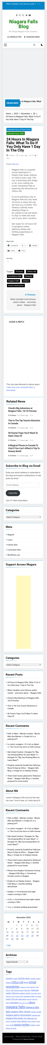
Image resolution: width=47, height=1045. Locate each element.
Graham (12, 155)
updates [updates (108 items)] (32, 1025)
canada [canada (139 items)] (32, 979)
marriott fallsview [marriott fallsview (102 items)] (32, 999)
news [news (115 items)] (7, 1003)
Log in (9, 540)
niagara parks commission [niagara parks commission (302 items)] (18, 1015)
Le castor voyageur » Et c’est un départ (23, 744)
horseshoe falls (14, 276)
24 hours (19, 271)
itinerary (28, 276)
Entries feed (12, 545)
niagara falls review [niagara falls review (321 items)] (20, 1011)
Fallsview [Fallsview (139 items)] (27, 990)
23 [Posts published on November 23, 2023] (22, 935)
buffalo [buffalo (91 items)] (16, 979)
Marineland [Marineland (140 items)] (22, 999)
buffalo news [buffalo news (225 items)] (24, 978)
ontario (26, 281)
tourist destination (16, 285)
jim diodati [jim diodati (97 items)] (38, 996)
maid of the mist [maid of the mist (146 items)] (12, 999)
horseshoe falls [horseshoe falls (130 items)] (29, 996)
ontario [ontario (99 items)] (8, 1021)
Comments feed (14, 550)
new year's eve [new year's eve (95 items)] (23, 1003)
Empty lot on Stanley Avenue (26, 771)
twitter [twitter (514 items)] (25, 1024)
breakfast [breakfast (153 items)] (9, 979)
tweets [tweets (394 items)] (17, 1024)
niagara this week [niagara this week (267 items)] (14, 1018)
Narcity (15, 164)
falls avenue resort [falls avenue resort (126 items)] (17, 990)
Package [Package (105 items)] (13, 1021)
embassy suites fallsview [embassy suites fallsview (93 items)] (27, 987)
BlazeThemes (29, 1039)
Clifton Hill (31, 271)
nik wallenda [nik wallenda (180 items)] (28, 1018)
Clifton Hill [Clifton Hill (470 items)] (17, 982)
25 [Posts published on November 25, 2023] (32, 935)
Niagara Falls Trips (15, 133)
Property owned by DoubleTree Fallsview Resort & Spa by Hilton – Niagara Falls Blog (23, 768)
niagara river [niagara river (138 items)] (36, 1015)
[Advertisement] (23, 73)
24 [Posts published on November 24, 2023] (27, 935)
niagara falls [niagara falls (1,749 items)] (15, 1007)
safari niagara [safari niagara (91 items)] (31, 1021)
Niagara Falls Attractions (19, 129)
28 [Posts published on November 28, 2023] (12, 939)
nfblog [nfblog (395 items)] (31, 1002)
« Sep (8, 945)
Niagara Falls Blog (23, 24)
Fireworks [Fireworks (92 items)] (34, 993)
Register (10, 535)
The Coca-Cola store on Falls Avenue (25, 747)
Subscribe (13, 493)
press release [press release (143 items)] (22, 1021)
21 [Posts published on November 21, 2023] (12, 935)
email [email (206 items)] (26, 982)
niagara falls (13, 281)
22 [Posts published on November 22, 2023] (17, 935)
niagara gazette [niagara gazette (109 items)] (36, 1012)
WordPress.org (13, 555)
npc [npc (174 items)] (35, 1018)
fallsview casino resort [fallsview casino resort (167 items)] (21, 993)
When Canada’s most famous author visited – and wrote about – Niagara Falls (21, 4)
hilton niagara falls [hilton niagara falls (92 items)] (17, 996)
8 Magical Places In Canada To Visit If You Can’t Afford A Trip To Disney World (24, 448)
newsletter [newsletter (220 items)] (14, 1003)
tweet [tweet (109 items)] (11, 1025)
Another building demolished (25, 907)
